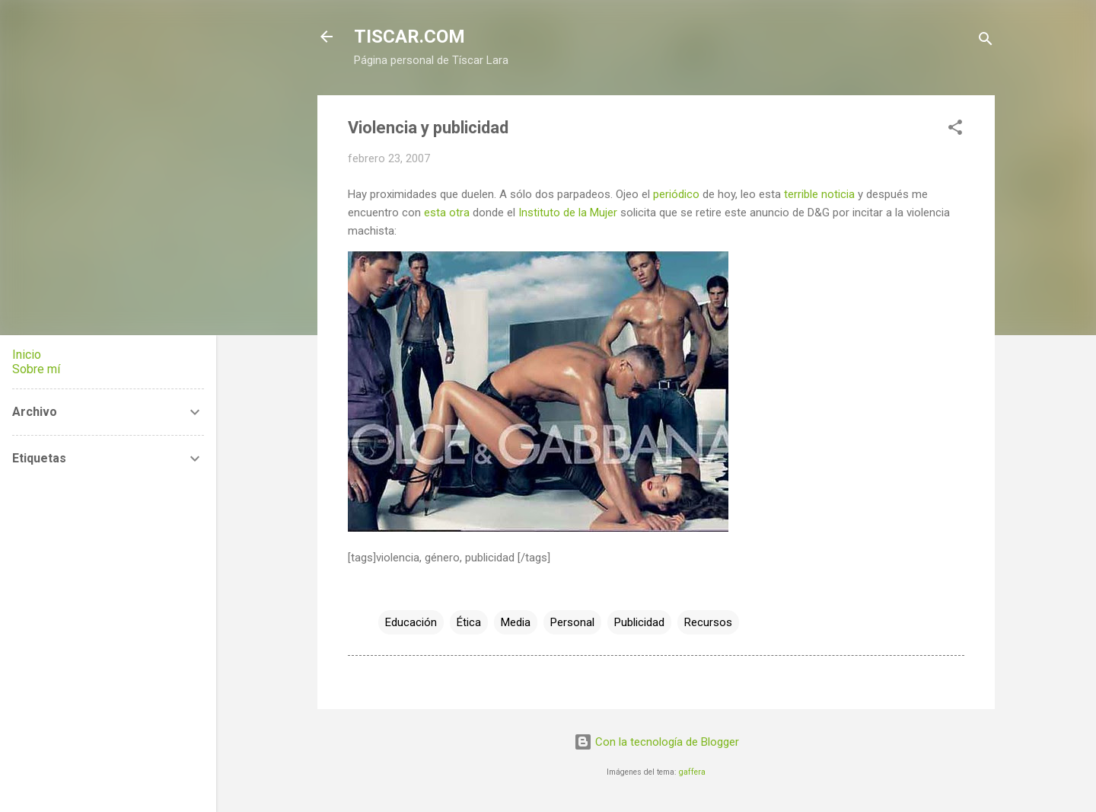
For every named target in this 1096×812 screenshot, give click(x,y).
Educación (411, 622)
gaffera (692, 772)
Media (515, 622)
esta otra (447, 212)
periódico (676, 194)
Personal (572, 622)
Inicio (26, 354)
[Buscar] (986, 41)
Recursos (708, 622)
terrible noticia (819, 194)
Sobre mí (36, 369)
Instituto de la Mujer (567, 212)
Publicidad (639, 622)
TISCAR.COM (409, 36)
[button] (955, 130)
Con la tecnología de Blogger (656, 742)
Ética (469, 622)
